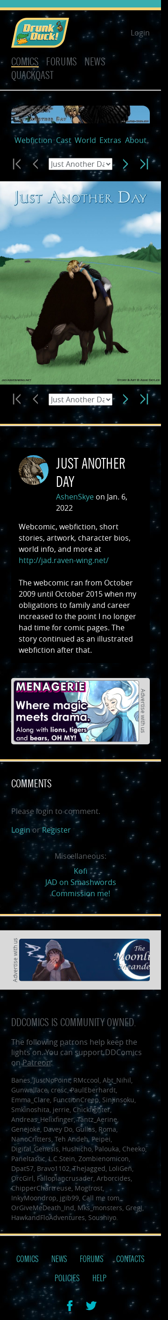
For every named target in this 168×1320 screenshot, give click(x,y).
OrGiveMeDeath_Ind (42, 1207)
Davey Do (57, 1129)
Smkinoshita (30, 1109)
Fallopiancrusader (65, 1178)
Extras (110, 140)
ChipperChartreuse (41, 1188)
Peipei (101, 1138)
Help (99, 1278)
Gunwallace (29, 1089)
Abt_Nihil (117, 1080)
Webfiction (33, 140)
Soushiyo (102, 1217)
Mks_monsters (99, 1207)
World (85, 140)
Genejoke (25, 1129)
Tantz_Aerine (97, 1119)
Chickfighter (91, 1109)
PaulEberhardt (93, 1089)
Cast (63, 140)
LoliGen (120, 1168)
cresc (59, 1089)
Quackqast (32, 75)
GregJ (134, 1207)
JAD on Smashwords (80, 882)
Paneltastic (28, 1158)
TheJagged (89, 1168)
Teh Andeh (71, 1138)
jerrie (61, 1109)
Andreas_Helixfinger (42, 1119)
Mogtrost (89, 1188)
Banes (20, 1080)
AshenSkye (75, 497)
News (94, 62)
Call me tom (100, 1197)
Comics (25, 62)
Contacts (130, 1259)
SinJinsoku (118, 1099)
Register (56, 830)
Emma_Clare (30, 1099)
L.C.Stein (62, 1158)
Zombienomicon (103, 1158)
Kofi (80, 871)
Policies (67, 1278)
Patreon (36, 1062)
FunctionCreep (76, 1099)
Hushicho (76, 1148)
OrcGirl (22, 1178)
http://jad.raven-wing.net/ (64, 560)
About (136, 140)
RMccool (86, 1080)
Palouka (107, 1148)
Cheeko (133, 1148)
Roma (107, 1129)
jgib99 (69, 1197)
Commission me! (80, 893)
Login (140, 33)
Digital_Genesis (35, 1148)
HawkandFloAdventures (48, 1217)
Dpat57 (22, 1168)
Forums (61, 62)
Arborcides (114, 1178)
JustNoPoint (52, 1080)
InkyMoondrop (33, 1197)
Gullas (85, 1129)
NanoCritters (31, 1138)
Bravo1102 (53, 1168)
